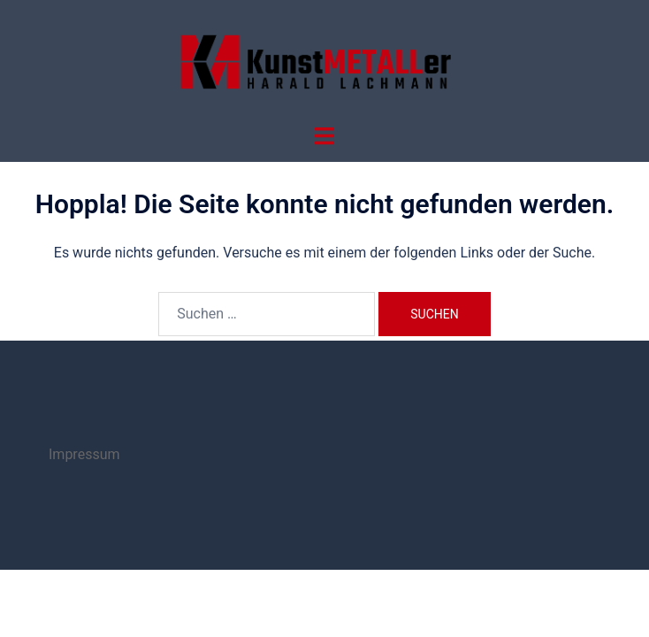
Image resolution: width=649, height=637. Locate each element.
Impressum (84, 454)
